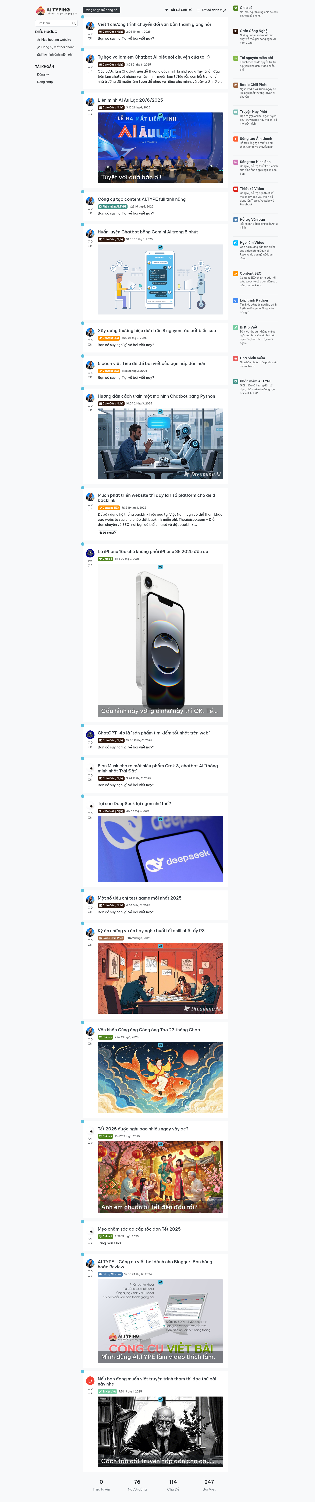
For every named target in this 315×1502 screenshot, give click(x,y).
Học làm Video (252, 242)
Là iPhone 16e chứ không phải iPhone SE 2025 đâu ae (153, 551)
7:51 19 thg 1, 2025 (130, 1391)
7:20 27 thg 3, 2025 (134, 338)
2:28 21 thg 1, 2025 (127, 1236)
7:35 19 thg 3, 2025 (134, 507)
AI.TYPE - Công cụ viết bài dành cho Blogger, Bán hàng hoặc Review (155, 1264)
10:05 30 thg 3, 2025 (139, 239)
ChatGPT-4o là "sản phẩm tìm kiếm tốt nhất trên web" (154, 733)
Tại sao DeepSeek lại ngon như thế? (134, 803)
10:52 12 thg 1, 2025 (127, 1136)
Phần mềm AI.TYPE (113, 206)
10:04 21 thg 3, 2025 (139, 403)
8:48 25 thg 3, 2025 (134, 370)
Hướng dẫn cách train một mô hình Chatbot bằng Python (156, 396)
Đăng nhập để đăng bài (101, 10)
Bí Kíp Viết (107, 1391)
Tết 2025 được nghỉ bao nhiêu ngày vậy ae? (143, 1128)
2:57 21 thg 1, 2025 (127, 1037)
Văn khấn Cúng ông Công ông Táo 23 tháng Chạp (149, 1029)
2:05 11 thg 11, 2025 (138, 31)
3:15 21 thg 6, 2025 (138, 107)
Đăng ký (43, 74)
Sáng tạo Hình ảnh (255, 162)
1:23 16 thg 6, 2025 (141, 206)
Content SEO (109, 338)
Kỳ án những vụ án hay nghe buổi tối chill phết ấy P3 (151, 930)
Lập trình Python (254, 300)
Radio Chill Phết (111, 938)
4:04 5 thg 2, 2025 (138, 905)
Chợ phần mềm (252, 358)
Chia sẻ (105, 558)
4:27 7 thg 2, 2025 (137, 811)
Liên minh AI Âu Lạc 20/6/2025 (130, 100)
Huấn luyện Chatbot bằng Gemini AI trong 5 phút (148, 231)
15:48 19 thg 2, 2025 (139, 740)
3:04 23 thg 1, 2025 (138, 938)
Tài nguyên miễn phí (256, 58)
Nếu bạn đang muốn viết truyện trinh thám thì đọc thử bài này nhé (157, 1381)
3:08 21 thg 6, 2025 (138, 64)
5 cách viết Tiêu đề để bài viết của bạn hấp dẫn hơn (151, 363)
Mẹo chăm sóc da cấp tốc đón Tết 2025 (139, 1229)
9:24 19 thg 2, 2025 (138, 778)
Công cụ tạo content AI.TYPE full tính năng (142, 199)
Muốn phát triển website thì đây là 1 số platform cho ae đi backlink (157, 498)
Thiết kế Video (252, 189)
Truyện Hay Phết (253, 111)
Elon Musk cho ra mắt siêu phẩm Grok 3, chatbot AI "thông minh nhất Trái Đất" (158, 768)
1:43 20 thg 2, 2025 (127, 558)
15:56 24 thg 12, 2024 (138, 1274)
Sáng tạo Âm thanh (256, 138)
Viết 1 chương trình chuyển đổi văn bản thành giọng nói (154, 24)
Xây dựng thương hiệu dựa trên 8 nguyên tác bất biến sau (157, 330)
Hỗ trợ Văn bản (110, 1274)
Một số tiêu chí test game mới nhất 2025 (140, 898)
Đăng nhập (45, 82)
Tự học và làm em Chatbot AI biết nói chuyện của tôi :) (154, 57)
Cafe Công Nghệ (111, 31)
